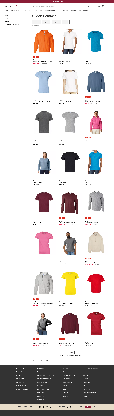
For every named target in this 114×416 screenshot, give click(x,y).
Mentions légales (34, 412)
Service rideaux (67, 378)
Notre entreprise (87, 371)
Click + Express (20, 382)
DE (81, 407)
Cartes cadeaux (67, 371)
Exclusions (65, 392)
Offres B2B (65, 385)
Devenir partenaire (67, 382)
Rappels (65, 389)
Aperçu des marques (76, 412)
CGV (48, 412)
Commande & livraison (22, 371)
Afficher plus (70, 352)
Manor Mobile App (42, 382)
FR (89, 6)
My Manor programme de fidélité (45, 375)
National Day (40, 399)
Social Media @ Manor (43, 389)
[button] (7, 10)
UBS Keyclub (40, 385)
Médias (85, 396)
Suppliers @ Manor (21, 385)
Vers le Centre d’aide (25, 407)
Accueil (34, 360)
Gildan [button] (40, 360)
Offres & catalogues (42, 371)
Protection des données (57, 412)
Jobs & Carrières (87, 375)
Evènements (86, 382)
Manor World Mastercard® (44, 378)
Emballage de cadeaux (69, 375)
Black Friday (40, 396)
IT (94, 407)
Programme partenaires (22, 389)
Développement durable (89, 392)
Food (84, 385)
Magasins (85, 378)
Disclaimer (67, 412)
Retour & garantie (20, 375)
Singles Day (40, 392)
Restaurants (86, 389)
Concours (65, 396)
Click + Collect (20, 378)
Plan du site (43, 412)
